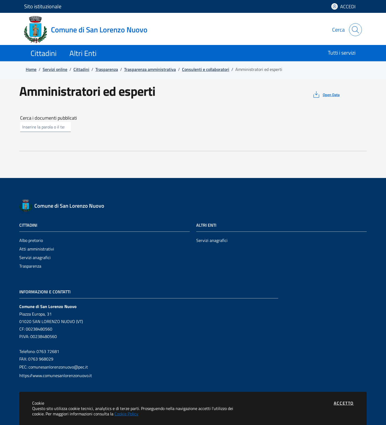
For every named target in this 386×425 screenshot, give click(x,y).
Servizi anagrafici (35, 257)
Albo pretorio (31, 240)
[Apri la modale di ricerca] (355, 29)
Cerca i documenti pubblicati (48, 118)
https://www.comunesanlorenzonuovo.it (55, 375)
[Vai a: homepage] (89, 29)
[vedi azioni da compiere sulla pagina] (326, 94)
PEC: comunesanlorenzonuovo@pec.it (53, 367)
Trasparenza (30, 266)
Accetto (344, 403)
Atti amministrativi (36, 249)
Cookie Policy (126, 414)
